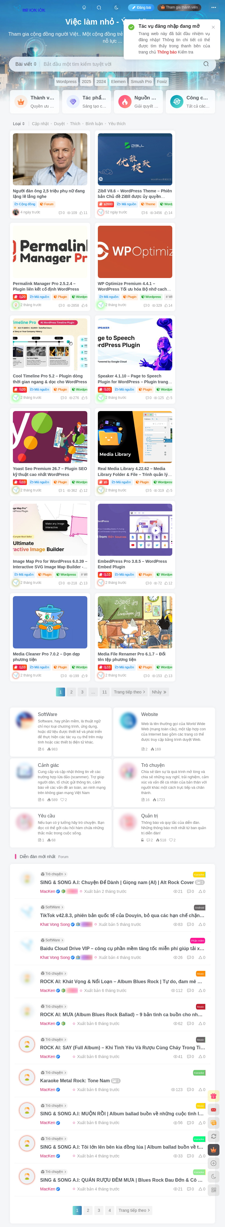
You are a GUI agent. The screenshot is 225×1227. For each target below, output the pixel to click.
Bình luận (94, 123)
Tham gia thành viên (179, 7)
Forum (47, 193)
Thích (75, 123)
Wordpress (66, 81)
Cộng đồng (25, 193)
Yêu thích (116, 123)
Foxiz (162, 81)
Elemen (118, 81)
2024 (101, 81)
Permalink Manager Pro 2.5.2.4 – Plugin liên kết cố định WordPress (182, 186)
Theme (133, 193)
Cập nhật (40, 123)
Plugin (200, 193)
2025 (86, 81)
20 (159, 193)
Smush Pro (141, 81)
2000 (91, 193)
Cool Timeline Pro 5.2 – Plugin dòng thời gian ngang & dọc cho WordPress (112, 274)
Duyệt (59, 123)
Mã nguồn (111, 193)
